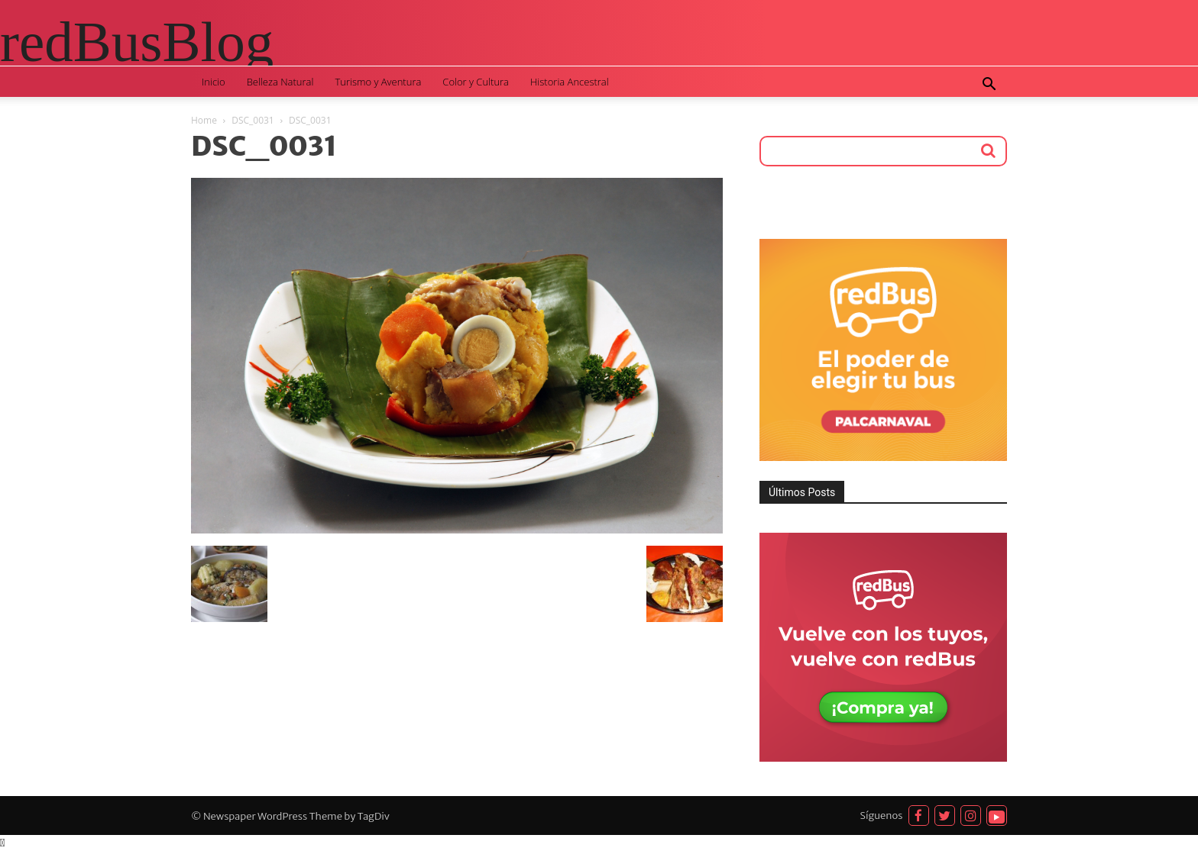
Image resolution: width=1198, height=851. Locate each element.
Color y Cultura (475, 82)
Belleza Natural (280, 82)
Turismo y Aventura (378, 82)
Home (204, 120)
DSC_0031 (253, 120)
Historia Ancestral (569, 82)
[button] (988, 86)
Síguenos (881, 815)
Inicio (213, 82)
